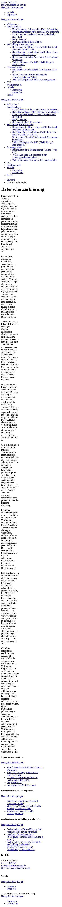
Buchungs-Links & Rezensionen (27, 42)
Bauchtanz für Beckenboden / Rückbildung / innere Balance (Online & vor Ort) (35, 53)
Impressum (12, 14)
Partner (10, 95)
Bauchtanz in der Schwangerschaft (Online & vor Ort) (22, 802)
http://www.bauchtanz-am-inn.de (16, 868)
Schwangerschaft (14, 67)
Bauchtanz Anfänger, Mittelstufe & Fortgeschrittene (35, 32)
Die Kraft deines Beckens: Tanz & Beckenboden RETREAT (22, 778)
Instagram (11, 886)
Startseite (11, 180)
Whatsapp (11, 889)
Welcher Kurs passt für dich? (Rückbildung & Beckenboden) (21, 848)
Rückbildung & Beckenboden (20, 44)
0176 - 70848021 (8, 2)
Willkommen (13, 24)
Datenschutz (17, 92)
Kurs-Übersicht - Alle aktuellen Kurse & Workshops (35, 29)
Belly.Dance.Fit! (19, 39)
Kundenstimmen (14, 85)
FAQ (9, 82)
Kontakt (10, 12)
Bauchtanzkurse (14, 27)
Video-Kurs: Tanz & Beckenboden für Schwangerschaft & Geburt (29, 75)
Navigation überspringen (12, 7)
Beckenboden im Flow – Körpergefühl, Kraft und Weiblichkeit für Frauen (24, 830)
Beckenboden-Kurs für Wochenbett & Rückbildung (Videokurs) (24, 843)
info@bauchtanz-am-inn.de (13, 5)
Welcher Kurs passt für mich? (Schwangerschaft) (34, 80)
